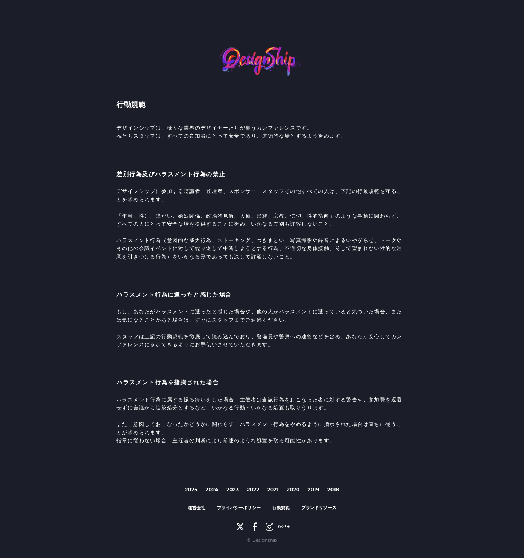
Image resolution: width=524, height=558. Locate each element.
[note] (284, 526)
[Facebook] (254, 526)
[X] (240, 526)
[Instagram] (269, 526)
